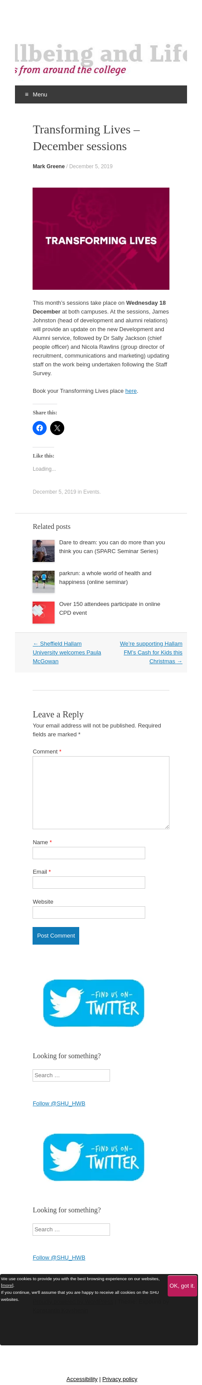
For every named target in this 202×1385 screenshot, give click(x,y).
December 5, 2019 (91, 166)
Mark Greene (49, 166)
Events (91, 492)
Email (42, 871)
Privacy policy (119, 1379)
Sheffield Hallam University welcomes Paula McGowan (67, 652)
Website (43, 901)
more (7, 1285)
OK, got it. (182, 1285)
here (131, 391)
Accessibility (82, 1379)
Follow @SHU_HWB (59, 1103)
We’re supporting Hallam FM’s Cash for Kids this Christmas (151, 652)
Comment (47, 751)
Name (42, 842)
